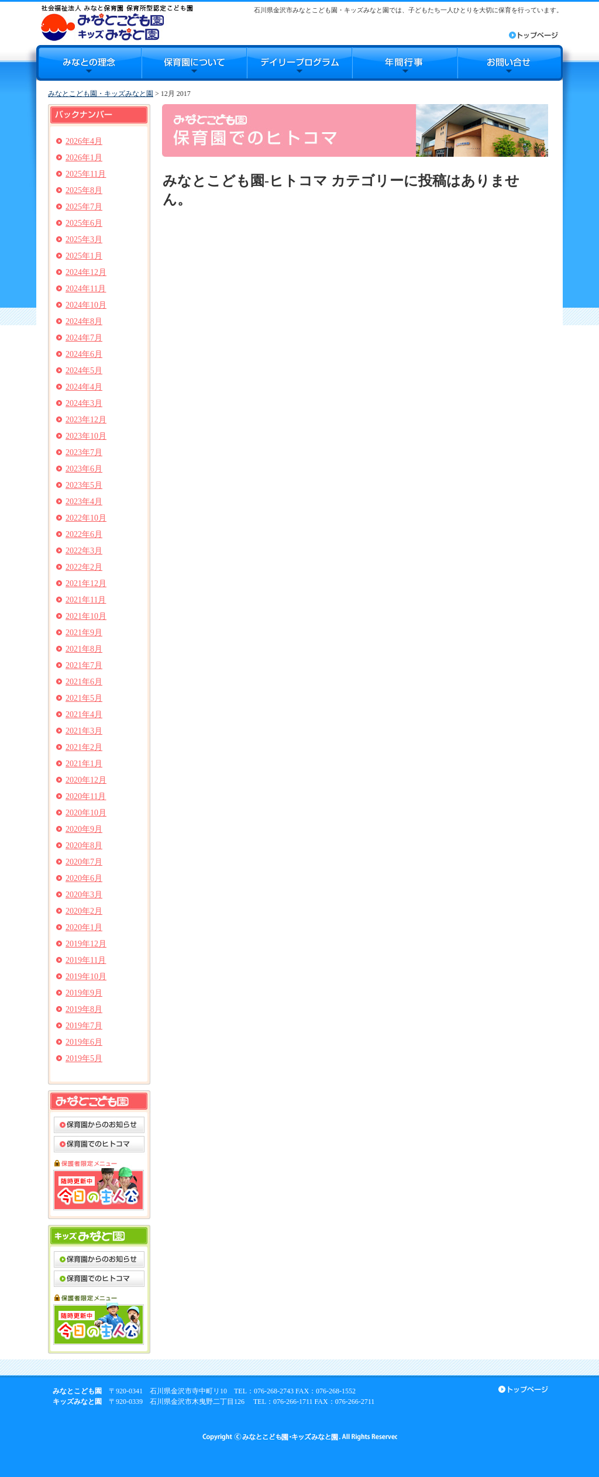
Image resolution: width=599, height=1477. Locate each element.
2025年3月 (84, 239)
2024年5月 (84, 370)
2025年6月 (84, 223)
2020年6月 (84, 878)
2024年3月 (84, 403)
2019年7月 (84, 1025)
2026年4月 (84, 141)
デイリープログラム (299, 63)
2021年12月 (86, 583)
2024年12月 (86, 272)
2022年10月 (86, 518)
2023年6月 (84, 468)
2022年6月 (84, 534)
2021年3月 (84, 731)
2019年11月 (86, 960)
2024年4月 (84, 387)
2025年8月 (84, 190)
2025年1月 (84, 256)
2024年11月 (86, 288)
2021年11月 (86, 599)
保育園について (194, 63)
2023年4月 (84, 501)
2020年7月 (84, 862)
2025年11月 (86, 174)
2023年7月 (84, 452)
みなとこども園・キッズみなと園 (100, 93)
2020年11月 (86, 796)
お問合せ (510, 63)
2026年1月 (84, 157)
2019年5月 (84, 1058)
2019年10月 (86, 976)
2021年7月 (84, 665)
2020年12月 (86, 780)
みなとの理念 (89, 63)
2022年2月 (84, 567)
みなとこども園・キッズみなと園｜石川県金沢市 (116, 22)
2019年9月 (84, 993)
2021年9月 (84, 632)
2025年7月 (84, 206)
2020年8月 (84, 845)
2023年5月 (84, 485)
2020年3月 (84, 894)
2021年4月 (84, 714)
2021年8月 (84, 649)
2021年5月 (84, 698)
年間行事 (404, 63)
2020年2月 (84, 911)
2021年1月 (84, 763)
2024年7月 (84, 337)
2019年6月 (84, 1042)
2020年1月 (84, 927)
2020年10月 (86, 812)
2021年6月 (84, 681)
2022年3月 (84, 550)
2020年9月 (84, 829)
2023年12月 (86, 419)
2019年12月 (86, 943)
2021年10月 (86, 616)
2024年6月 (84, 354)
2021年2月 (84, 747)
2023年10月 (86, 436)
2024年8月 (84, 321)
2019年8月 (84, 1009)
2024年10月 (86, 305)
